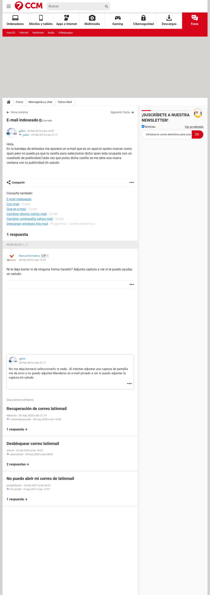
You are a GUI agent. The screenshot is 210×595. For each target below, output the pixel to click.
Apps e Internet (66, 20)
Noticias (148, 126)
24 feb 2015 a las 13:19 (32, 259)
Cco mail (13, 204)
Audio (51, 32)
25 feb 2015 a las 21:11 (44, 134)
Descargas (169, 20)
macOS (11, 32)
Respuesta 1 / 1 (17, 244)
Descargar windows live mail (27, 224)
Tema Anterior (19, 112)
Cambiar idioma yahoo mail (27, 214)
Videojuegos (65, 32)
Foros (195, 20)
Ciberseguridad (143, 20)
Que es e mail (16, 209)
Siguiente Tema (120, 112)
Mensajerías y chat (40, 102)
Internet (23, 32)
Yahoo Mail (65, 102)
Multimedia (92, 20)
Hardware (38, 32)
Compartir (18, 182)
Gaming (117, 20)
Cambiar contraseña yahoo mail (30, 219)
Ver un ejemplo (194, 126)
